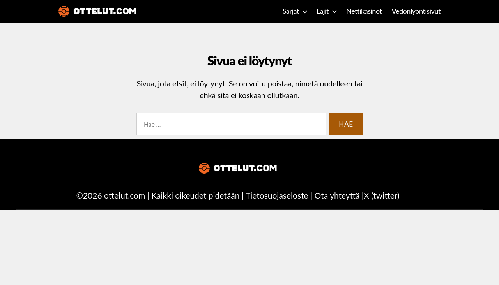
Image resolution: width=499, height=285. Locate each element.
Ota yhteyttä (337, 195)
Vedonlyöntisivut (416, 11)
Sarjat (291, 11)
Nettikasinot (364, 11)
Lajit (323, 11)
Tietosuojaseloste (277, 195)
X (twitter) (381, 195)
